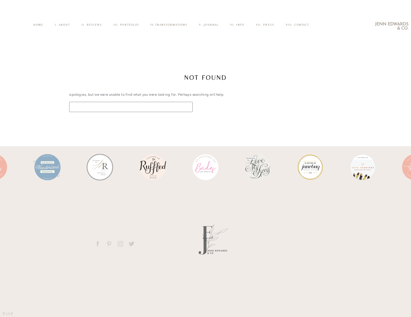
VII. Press (265, 24)
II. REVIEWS (92, 24)
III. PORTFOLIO (126, 24)
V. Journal (209, 24)
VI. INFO (237, 24)
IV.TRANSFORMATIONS (168, 24)
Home (38, 24)
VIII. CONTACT (297, 24)
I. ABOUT (62, 24)
